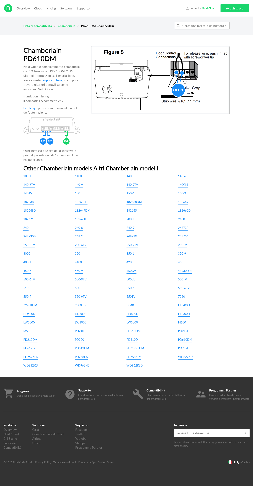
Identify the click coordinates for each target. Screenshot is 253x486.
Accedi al (200, 8)
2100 (181, 219)
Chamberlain (66, 26)
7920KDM (30, 305)
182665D (184, 210)
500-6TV (29, 279)
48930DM (185, 271)
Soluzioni (66, 8)
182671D (81, 219)
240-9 (130, 227)
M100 (182, 322)
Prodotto (9, 425)
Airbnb (36, 438)
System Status (106, 462)
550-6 (130, 288)
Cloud (38, 8)
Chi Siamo (10, 438)
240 (26, 227)
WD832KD (30, 365)
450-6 (27, 271)
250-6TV (29, 245)
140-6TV (29, 184)
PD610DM (185, 339)
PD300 (79, 339)
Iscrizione (180, 425)
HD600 (80, 314)
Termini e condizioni (64, 462)
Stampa (80, 443)
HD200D (184, 305)
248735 (80, 236)
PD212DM (30, 339)
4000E (27, 262)
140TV (27, 193)
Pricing (51, 8)
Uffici (36, 443)
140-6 (182, 176)
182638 (28, 202)
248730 (183, 227)
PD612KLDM (135, 348)
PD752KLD (30, 357)
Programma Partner (88, 447)
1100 (78, 176)
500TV (182, 279)
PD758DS (81, 357)
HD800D (132, 314)
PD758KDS (133, 357)
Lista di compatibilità (37, 26)
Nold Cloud (11, 434)
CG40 (130, 305)
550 (77, 288)
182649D (29, 210)
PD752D (183, 348)
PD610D (132, 339)
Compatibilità (12, 447)
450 (180, 262)
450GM (131, 271)
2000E (130, 219)
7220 (181, 296)
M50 (26, 331)
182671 (28, 219)
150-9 (182, 193)
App (93, 462)
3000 (26, 253)
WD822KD (185, 357)
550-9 (27, 296)
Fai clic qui (30, 108)
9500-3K (80, 305)
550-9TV (81, 296)
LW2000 (29, 322)
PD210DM (133, 331)
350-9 (182, 253)
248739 (131, 236)
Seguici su (82, 425)
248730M (29, 236)
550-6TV (184, 288)
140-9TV (132, 184)
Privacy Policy (43, 462)
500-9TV (81, 279)
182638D (81, 202)
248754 (183, 236)
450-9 (79, 271)
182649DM (82, 210)
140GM (183, 184)
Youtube (80, 438)
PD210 (79, 331)
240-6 (79, 227)
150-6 (130, 193)
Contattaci (84, 462)
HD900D (184, 314)
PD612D (29, 348)
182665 (131, 210)
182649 (183, 202)
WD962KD (82, 365)
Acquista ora (234, 8)
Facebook (81, 429)
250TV (182, 245)
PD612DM (82, 348)
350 (77, 253)
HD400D (29, 314)
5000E (130, 279)
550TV (130, 296)
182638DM (134, 202)
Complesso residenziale (48, 434)
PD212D (183, 331)
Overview (23, 8)
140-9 (79, 184)
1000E (27, 176)
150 (77, 193)
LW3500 (132, 322)
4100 (78, 262)
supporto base (52, 80)
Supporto (83, 8)
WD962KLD (134, 365)
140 (129, 176)
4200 (129, 262)
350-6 (130, 253)
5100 (26, 288)
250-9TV (132, 245)
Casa (35, 429)
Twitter (80, 434)
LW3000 (80, 322)
